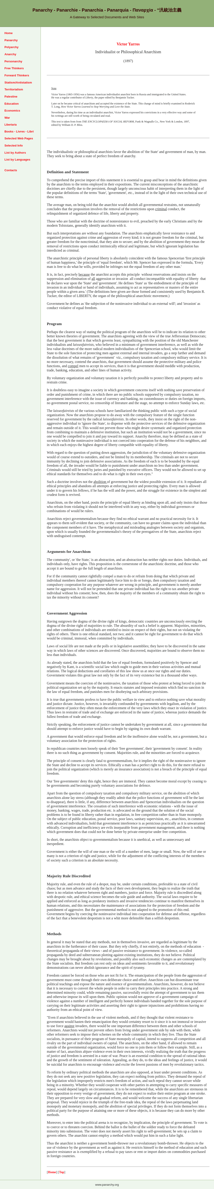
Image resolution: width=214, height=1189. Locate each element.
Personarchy (13, 61)
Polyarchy (11, 47)
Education (11, 103)
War (7, 117)
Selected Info (13, 145)
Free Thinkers (14, 68)
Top (61, 1172)
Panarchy (11, 40)
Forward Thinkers (16, 75)
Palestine (10, 96)
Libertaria (10, 124)
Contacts (10, 170)
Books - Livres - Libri (19, 131)
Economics (12, 110)
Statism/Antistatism (18, 82)
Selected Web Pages (18, 138)
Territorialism (13, 89)
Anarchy (10, 54)
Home (8, 33)
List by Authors (15, 152)
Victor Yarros (128, 44)
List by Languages (17, 159)
